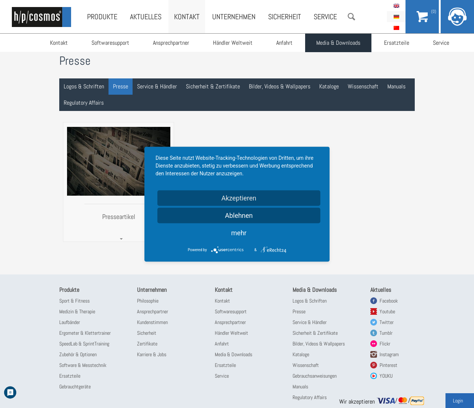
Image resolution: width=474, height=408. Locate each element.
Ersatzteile (396, 43)
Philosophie (147, 300)
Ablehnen (239, 215)
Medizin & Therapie (77, 311)
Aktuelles (145, 16)
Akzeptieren (239, 198)
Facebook (389, 300)
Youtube (387, 311)
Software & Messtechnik (82, 365)
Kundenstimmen (152, 322)
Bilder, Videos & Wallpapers (279, 86)
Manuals (396, 86)
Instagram (389, 354)
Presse (120, 86)
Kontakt (59, 43)
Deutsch (396, 16)
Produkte (102, 16)
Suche (351, 16)
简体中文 (396, 27)
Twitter (387, 322)
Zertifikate (147, 343)
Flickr (385, 343)
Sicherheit (284, 16)
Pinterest (388, 365)
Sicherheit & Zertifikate (213, 86)
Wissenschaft (363, 86)
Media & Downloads (338, 43)
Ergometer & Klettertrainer (85, 333)
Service (441, 43)
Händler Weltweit (233, 43)
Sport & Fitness (74, 300)
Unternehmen (234, 16)
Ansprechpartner (171, 43)
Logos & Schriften (84, 86)
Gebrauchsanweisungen (315, 375)
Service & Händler (157, 86)
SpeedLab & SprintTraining (84, 343)
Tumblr (386, 333)
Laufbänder (69, 322)
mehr (238, 232)
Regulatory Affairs (84, 103)
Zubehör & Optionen (78, 354)
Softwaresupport (110, 43)
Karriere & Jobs (151, 354)
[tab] (118, 182)
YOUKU (386, 375)
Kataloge (329, 86)
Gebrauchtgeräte (75, 386)
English (396, 5)
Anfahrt (284, 43)
